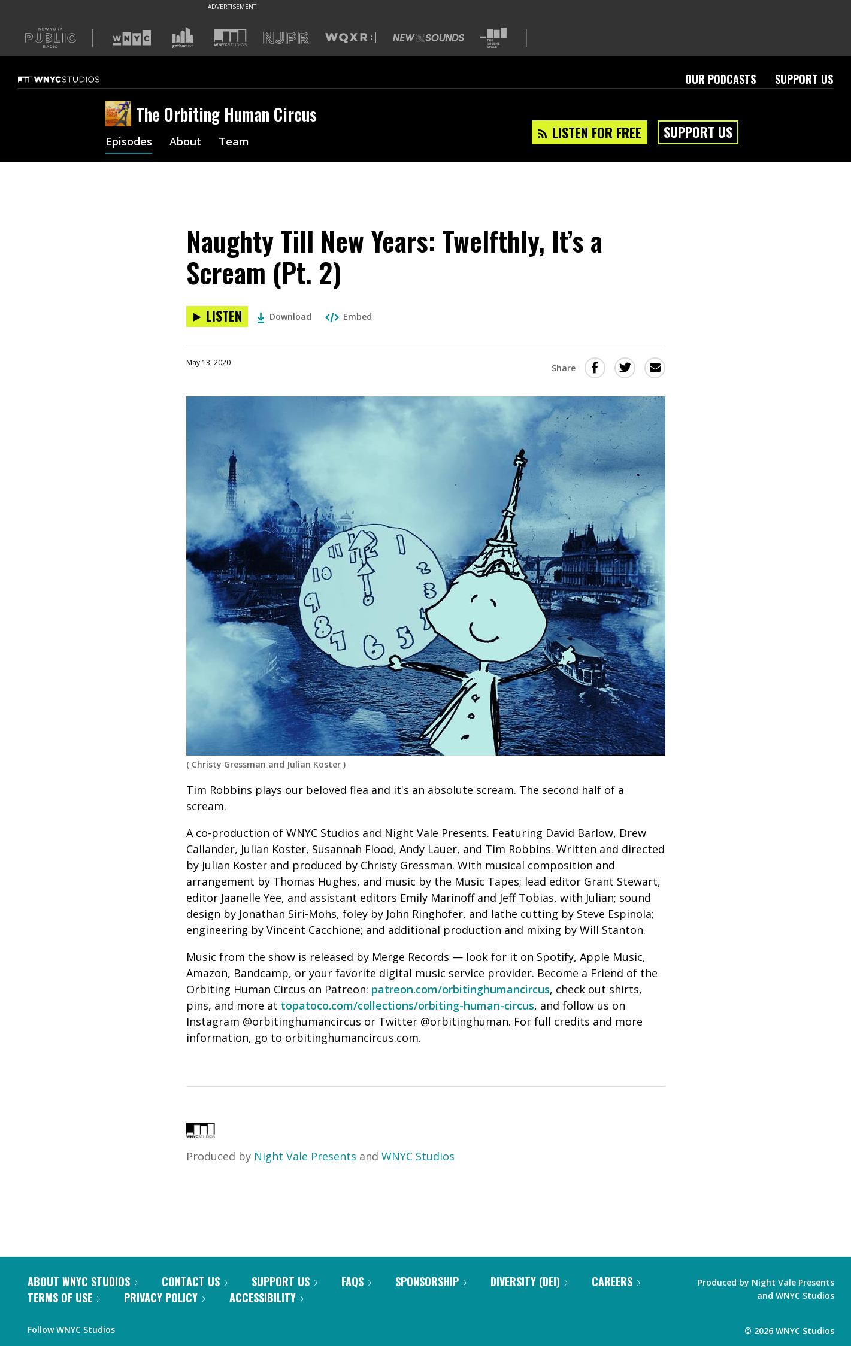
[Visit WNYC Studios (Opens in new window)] (230, 37)
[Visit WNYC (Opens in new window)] (132, 38)
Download (284, 316)
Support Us (804, 79)
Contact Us (195, 1281)
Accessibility (266, 1297)
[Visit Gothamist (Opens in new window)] (183, 37)
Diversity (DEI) (529, 1281)
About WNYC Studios (83, 1281)
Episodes (128, 142)
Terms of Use (64, 1297)
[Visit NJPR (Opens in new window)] (286, 38)
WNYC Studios (418, 1156)
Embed (348, 316)
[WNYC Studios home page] (73, 79)
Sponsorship (431, 1281)
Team (234, 142)
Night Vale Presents (305, 1156)
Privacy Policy (164, 1297)
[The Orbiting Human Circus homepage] (120, 114)
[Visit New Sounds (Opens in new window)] (428, 38)
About (185, 142)
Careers (616, 1281)
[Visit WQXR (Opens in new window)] (350, 38)
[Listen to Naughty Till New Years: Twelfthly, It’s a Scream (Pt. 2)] (217, 316)
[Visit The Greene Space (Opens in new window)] (493, 38)
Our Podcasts (720, 79)
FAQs (356, 1281)
